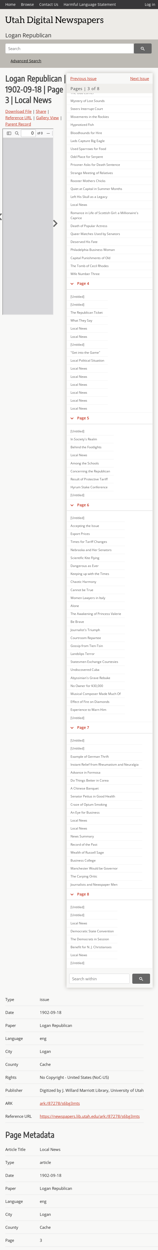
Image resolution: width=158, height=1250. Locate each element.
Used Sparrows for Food (88, 149)
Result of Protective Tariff (89, 479)
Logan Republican (28, 35)
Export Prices (80, 533)
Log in (150, 4)
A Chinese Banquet (85, 788)
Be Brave (77, 621)
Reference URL (18, 117)
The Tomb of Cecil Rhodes (90, 266)
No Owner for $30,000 (87, 686)
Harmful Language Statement (90, 4)
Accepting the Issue (85, 526)
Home (10, 4)
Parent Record (18, 124)
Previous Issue (83, 78)
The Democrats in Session (90, 939)
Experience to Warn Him (88, 709)
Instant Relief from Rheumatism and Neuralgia (105, 764)
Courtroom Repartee (86, 638)
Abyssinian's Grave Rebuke (90, 678)
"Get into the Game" (85, 352)
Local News (79, 204)
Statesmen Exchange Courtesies (94, 661)
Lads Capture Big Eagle (88, 141)
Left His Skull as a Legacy (89, 196)
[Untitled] (77, 296)
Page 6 (83, 504)
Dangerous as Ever (85, 566)
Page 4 (83, 283)
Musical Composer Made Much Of (96, 694)
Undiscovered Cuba (85, 669)
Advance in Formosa (85, 772)
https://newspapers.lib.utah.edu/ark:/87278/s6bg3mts (90, 1116)
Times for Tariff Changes (89, 541)
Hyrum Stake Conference (89, 487)
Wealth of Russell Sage (87, 852)
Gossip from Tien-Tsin (87, 646)
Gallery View (47, 117)
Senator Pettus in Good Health (93, 796)
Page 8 (83, 894)
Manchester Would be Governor (94, 868)
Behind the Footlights (86, 447)
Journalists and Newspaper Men (94, 884)
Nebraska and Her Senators (91, 550)
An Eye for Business (85, 812)
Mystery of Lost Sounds (88, 101)
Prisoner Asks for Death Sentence (95, 164)
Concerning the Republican (90, 471)
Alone (75, 606)
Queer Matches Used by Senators (95, 234)
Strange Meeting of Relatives (92, 173)
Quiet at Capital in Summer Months (96, 189)
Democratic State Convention (92, 931)
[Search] (69, 48)
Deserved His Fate (84, 242)
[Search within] (99, 979)
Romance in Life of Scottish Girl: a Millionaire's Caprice (104, 215)
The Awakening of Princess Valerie (96, 613)
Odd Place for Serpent (87, 156)
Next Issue (139, 78)
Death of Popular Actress (89, 226)
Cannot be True (82, 590)
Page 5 (83, 417)
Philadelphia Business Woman (93, 249)
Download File (18, 111)
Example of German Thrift (90, 756)
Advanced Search (26, 60)
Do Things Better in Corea (90, 780)
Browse (27, 4)
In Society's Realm (84, 439)
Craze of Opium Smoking (89, 804)
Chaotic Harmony (83, 581)
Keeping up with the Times (90, 573)
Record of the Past (84, 844)
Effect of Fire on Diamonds (90, 701)
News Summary (82, 836)
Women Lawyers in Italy (88, 598)
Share (41, 111)
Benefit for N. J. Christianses (91, 947)
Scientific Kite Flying (85, 558)
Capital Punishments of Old (90, 258)
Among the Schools (85, 463)
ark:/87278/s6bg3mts (60, 1103)
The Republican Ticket (87, 312)
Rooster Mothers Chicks (88, 181)
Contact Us (48, 4)
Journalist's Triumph (85, 630)
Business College (83, 860)
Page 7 (83, 727)
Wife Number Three (85, 274)
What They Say (81, 320)
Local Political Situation (87, 360)
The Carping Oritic (84, 876)
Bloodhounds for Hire (86, 133)
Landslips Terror (83, 653)
